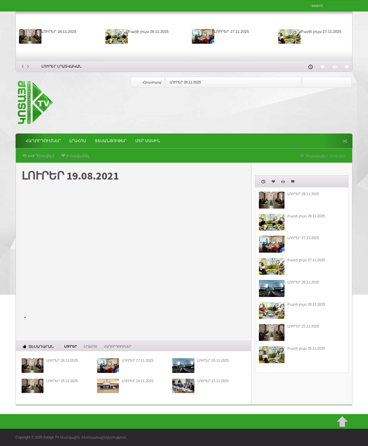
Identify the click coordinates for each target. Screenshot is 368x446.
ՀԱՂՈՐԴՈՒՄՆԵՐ (43, 140)
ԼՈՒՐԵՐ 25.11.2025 (62, 381)
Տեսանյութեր (111, 140)
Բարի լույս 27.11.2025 (321, 31)
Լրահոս (77, 140)
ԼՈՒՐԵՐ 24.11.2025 (137, 381)
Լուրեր (70, 346)
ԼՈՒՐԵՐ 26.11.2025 (213, 361)
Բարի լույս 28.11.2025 (148, 31)
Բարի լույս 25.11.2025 (306, 348)
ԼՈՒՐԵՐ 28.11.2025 (58, 31)
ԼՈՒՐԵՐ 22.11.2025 (213, 381)
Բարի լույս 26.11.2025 (306, 304)
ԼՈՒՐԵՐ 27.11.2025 (231, 31)
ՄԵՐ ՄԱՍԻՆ (147, 140)
